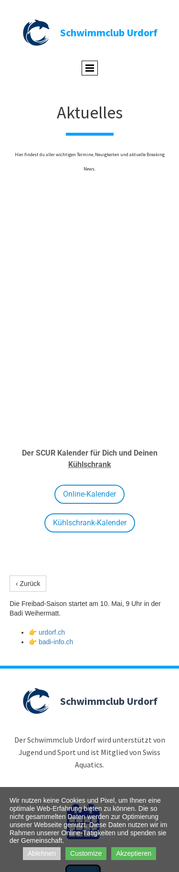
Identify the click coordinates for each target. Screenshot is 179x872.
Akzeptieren (133, 853)
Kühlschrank (89, 464)
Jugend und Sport (47, 752)
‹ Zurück (28, 583)
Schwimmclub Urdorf (109, 32)
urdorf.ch (52, 632)
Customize (86, 853)
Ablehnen (42, 853)
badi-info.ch (56, 642)
